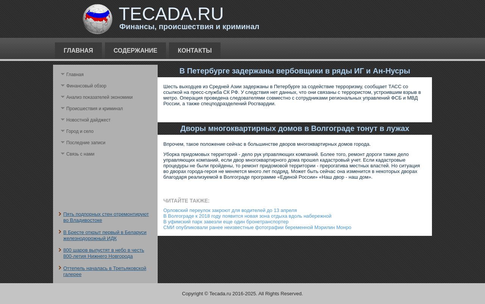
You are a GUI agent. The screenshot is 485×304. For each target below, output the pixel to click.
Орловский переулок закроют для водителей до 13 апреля (230, 210)
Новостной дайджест (88, 120)
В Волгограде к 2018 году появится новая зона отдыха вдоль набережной (247, 216)
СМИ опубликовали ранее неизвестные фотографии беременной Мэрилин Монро (257, 227)
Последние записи (85, 142)
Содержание (136, 50)
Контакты (195, 50)
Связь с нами (80, 154)
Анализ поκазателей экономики (99, 97)
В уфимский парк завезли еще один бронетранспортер (225, 221)
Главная (78, 50)
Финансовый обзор (86, 86)
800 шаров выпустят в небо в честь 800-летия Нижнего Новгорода (103, 253)
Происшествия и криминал (94, 108)
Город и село (80, 131)
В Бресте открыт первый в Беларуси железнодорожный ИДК (105, 235)
